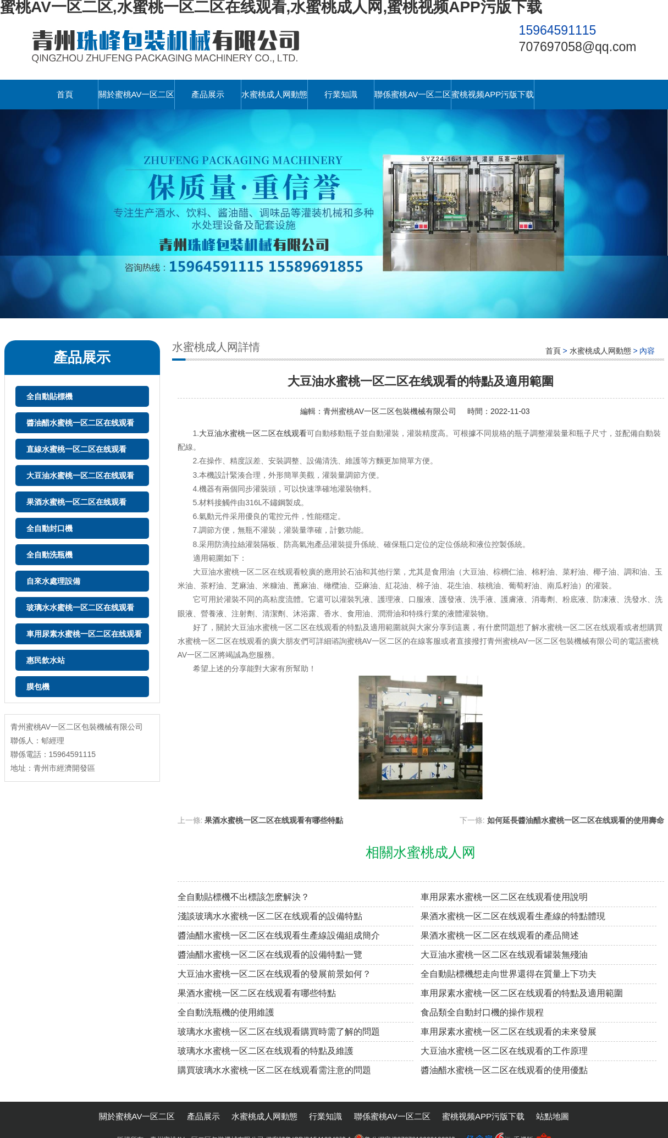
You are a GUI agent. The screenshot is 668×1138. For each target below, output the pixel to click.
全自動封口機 (49, 528)
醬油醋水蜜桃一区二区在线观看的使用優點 (504, 1070)
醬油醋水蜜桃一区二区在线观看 (80, 422)
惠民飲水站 (45, 660)
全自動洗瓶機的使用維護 (226, 1012)
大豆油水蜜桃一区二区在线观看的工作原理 (504, 1051)
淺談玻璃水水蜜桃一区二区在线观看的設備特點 (270, 916)
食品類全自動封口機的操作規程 (482, 1012)
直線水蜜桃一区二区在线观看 (76, 449)
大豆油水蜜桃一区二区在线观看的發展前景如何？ (274, 974)
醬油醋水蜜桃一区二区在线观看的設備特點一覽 (270, 954)
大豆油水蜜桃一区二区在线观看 (80, 475)
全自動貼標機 (49, 396)
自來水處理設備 (53, 581)
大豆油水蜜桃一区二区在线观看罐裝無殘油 (504, 954)
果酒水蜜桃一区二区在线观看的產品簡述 (500, 935)
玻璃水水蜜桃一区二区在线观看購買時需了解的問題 (279, 1031)
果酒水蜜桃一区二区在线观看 (76, 502)
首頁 (65, 94)
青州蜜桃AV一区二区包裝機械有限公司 (389, 411)
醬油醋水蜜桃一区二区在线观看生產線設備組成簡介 (279, 935)
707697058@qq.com (578, 47)
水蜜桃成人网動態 (274, 94)
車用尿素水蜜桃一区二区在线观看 (84, 633)
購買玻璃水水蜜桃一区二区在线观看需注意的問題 (274, 1070)
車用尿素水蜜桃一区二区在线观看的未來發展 (509, 1031)
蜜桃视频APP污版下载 (492, 94)
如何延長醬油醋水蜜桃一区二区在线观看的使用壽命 (575, 820)
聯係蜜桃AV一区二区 (412, 94)
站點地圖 (552, 1116)
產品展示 (207, 94)
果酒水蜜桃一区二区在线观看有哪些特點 (274, 820)
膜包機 (37, 686)
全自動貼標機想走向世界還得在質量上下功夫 (509, 974)
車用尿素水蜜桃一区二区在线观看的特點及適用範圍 (522, 993)
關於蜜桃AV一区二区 (136, 94)
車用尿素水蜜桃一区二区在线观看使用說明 (504, 897)
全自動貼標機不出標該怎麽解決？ (244, 897)
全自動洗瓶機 (49, 554)
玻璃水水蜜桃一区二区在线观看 (80, 607)
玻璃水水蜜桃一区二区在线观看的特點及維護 (266, 1051)
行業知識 (340, 94)
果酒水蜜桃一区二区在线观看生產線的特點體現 (513, 916)
